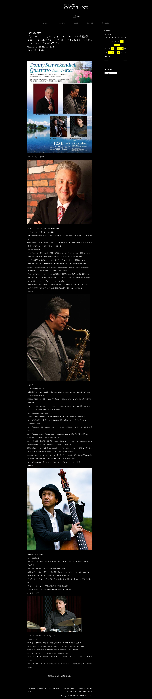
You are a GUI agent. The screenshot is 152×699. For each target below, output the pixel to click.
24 (112, 52)
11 (115, 45)
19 (118, 48)
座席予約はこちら (53, 676)
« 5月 (106, 60)
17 (112, 48)
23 (109, 52)
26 (118, 52)
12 (118, 45)
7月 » (125, 60)
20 (122, 48)
